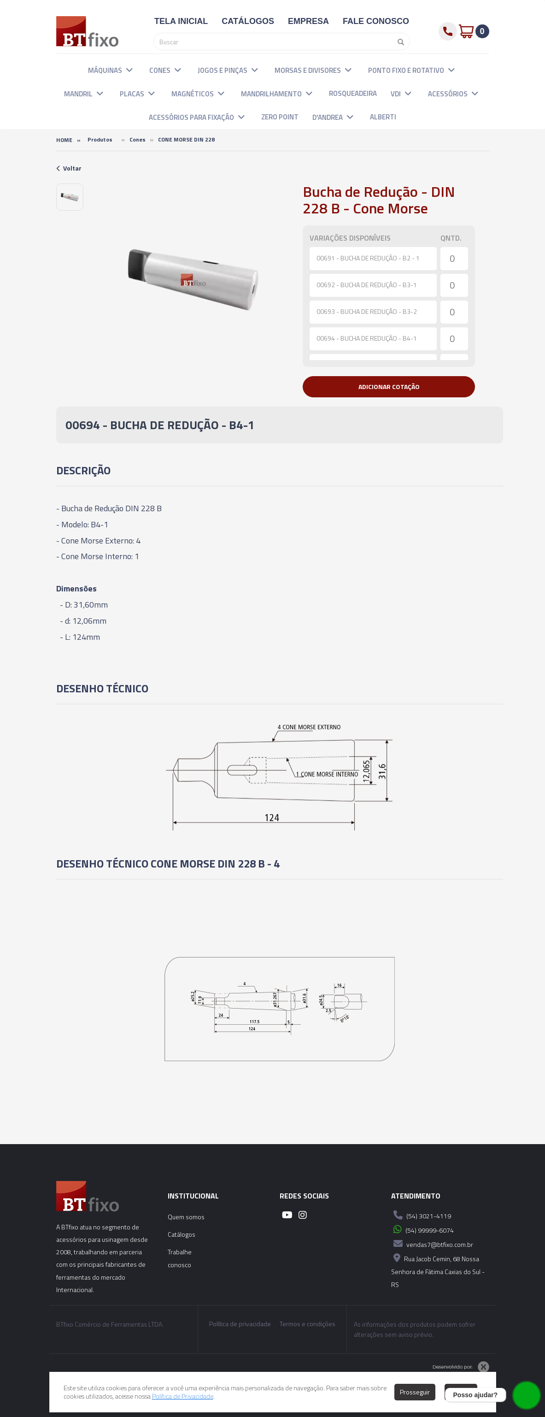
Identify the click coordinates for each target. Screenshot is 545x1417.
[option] (69, 197)
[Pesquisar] (398, 41)
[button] (129, 69)
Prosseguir (415, 1392)
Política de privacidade (240, 1323)
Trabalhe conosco (180, 1258)
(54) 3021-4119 (421, 1215)
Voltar (69, 168)
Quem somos (186, 1217)
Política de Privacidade (182, 1396)
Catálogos (181, 1234)
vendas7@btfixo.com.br (432, 1244)
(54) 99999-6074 (422, 1229)
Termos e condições (307, 1323)
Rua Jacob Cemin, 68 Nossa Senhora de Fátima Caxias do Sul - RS (438, 1270)
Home (64, 140)
